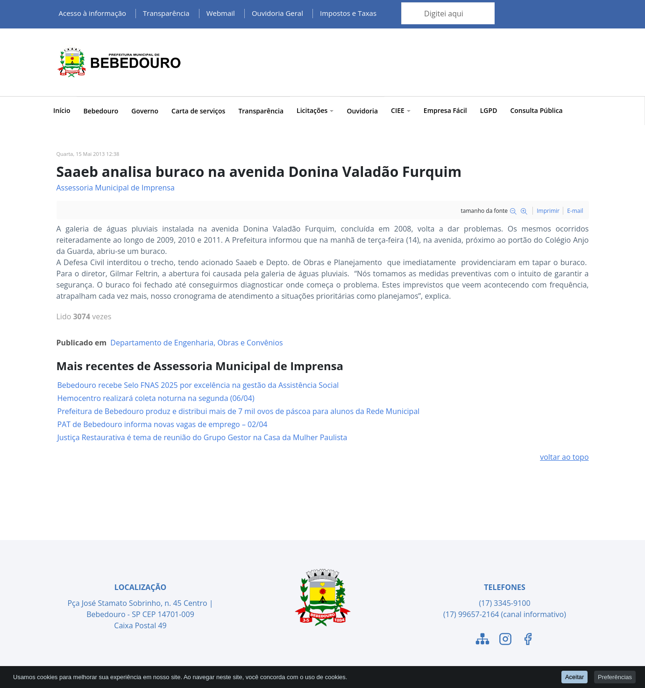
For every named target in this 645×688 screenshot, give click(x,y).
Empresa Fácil (445, 110)
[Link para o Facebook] (527, 640)
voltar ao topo (564, 457)
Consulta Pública (536, 110)
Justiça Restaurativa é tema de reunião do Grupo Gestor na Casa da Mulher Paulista (202, 437)
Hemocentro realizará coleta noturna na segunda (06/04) (156, 398)
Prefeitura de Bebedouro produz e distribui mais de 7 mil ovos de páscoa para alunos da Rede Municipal (238, 411)
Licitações (315, 110)
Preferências (615, 677)
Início (61, 110)
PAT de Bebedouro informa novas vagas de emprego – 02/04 (162, 424)
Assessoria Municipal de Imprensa (116, 188)
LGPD (488, 110)
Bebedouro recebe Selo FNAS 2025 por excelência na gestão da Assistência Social (198, 385)
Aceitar (574, 677)
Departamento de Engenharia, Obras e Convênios (196, 342)
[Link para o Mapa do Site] (482, 640)
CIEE (401, 110)
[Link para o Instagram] (505, 640)
